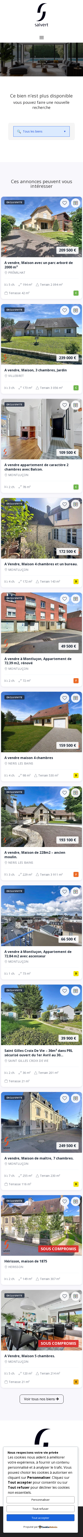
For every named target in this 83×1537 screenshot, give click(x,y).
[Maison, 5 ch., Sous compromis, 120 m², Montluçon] (41, 1339)
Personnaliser (40, 1500)
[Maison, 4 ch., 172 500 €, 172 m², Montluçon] (41, 543)
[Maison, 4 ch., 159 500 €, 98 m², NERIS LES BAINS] (41, 736)
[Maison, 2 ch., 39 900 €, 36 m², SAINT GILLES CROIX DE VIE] (41, 1036)
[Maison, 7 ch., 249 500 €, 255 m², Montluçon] (41, 1141)
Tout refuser (41, 1509)
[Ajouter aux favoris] (64, 203)
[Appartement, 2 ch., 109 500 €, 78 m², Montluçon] (41, 446)
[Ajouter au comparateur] (75, 203)
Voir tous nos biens (39, 1399)
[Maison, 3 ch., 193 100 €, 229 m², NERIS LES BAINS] (41, 833)
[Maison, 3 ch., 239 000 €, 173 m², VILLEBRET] (41, 349)
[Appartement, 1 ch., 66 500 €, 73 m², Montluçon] (41, 932)
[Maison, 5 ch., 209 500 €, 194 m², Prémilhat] (41, 248)
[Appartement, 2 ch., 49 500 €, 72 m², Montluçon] (41, 640)
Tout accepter (40, 1518)
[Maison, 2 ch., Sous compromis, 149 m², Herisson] (41, 1240)
